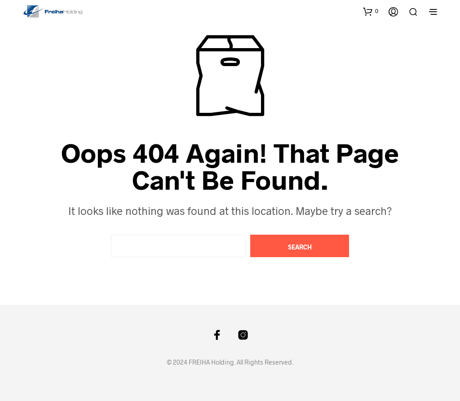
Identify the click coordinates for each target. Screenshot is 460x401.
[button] (370, 11)
